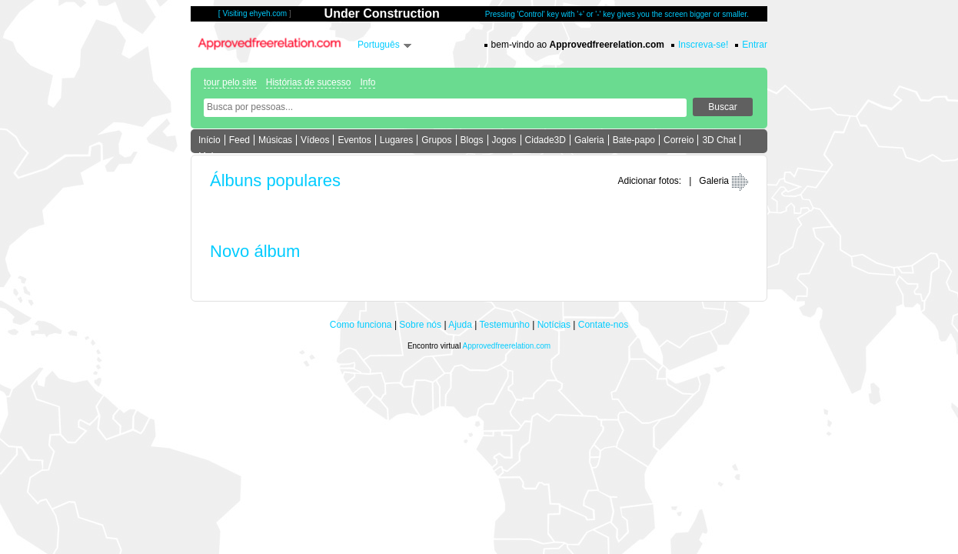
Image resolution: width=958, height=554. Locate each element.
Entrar (754, 44)
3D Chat (719, 140)
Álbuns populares (275, 180)
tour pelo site (230, 82)
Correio (679, 140)
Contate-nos (603, 324)
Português (379, 44)
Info (367, 82)
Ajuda (460, 324)
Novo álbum (255, 251)
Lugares (396, 140)
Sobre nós (420, 324)
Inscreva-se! (703, 44)
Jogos (504, 140)
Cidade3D (545, 140)
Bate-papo (634, 140)
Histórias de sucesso (308, 82)
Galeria (589, 140)
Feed (239, 140)
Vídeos (315, 140)
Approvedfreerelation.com (507, 346)
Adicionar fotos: (649, 180)
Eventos (354, 140)
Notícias (553, 324)
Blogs (472, 140)
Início (209, 140)
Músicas (275, 140)
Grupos (436, 140)
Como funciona (361, 324)
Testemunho (504, 324)
